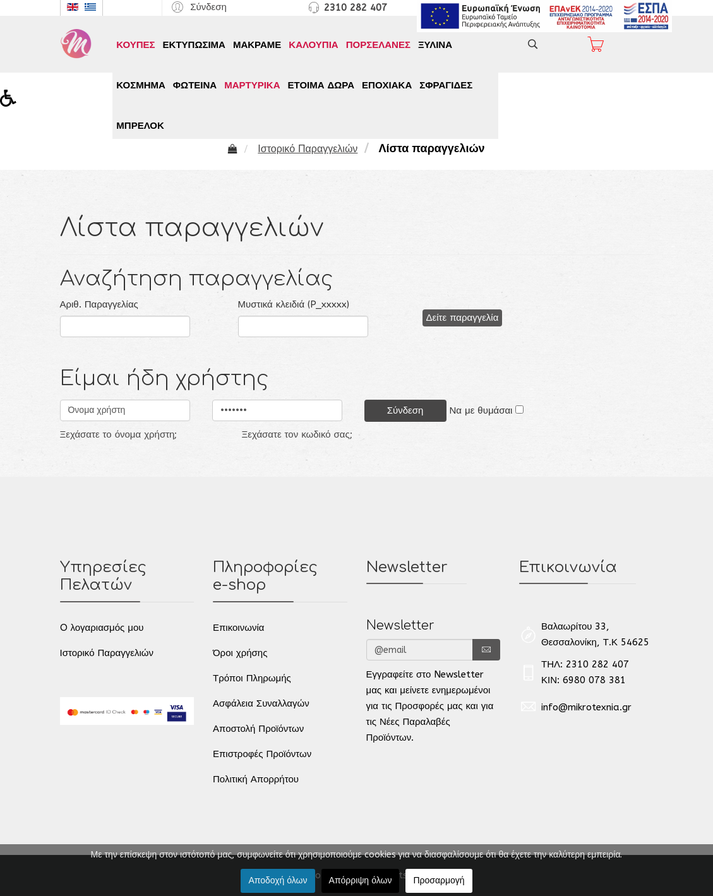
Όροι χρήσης (240, 653)
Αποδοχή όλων (277, 880)
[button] (197, 6)
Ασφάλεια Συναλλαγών (261, 703)
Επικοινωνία (238, 627)
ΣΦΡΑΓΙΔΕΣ (445, 85)
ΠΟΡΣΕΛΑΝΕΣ (378, 45)
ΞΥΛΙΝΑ (435, 45)
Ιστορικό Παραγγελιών (106, 653)
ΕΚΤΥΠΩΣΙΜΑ (194, 45)
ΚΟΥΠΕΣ (135, 45)
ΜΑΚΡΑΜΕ (257, 45)
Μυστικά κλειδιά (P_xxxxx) (294, 304)
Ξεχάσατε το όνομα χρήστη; (118, 434)
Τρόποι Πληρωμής (252, 678)
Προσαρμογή (438, 880)
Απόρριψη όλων (360, 880)
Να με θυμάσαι (481, 410)
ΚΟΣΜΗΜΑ (140, 85)
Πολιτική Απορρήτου (256, 779)
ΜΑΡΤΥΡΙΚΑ (252, 85)
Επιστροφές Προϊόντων (262, 754)
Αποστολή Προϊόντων (258, 728)
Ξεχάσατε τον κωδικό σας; (297, 434)
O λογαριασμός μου (102, 627)
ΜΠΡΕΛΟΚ (140, 125)
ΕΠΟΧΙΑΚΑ (387, 85)
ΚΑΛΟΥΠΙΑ (313, 45)
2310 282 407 (355, 7)
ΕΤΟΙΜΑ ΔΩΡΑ (320, 85)
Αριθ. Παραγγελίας (99, 304)
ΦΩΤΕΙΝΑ (195, 85)
